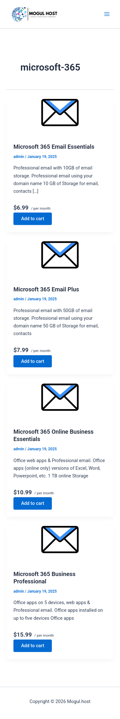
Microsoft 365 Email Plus (46, 289)
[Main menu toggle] (107, 14)
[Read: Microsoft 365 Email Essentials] (60, 117)
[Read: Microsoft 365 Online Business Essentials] (60, 402)
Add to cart (32, 218)
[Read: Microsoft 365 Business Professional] (60, 544)
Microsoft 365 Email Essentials (53, 146)
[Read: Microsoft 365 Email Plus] (60, 260)
